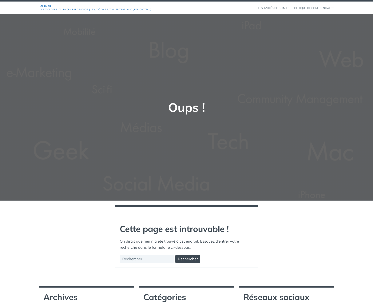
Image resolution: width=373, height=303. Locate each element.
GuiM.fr (45, 6)
